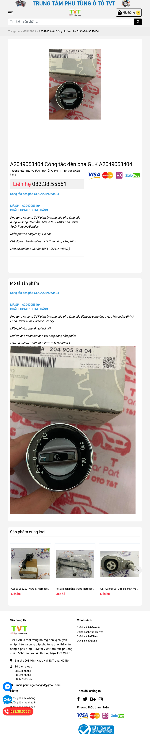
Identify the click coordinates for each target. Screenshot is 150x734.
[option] (30, 570)
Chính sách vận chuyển (90, 631)
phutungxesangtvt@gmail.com (42, 685)
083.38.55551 (49, 184)
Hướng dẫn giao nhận (22, 706)
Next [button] (138, 570)
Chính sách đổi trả (87, 636)
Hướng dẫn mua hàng (22, 698)
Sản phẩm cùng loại (27, 531)
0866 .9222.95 (23, 679)
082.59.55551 (23, 675)
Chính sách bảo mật (88, 627)
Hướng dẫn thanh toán (23, 702)
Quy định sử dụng (87, 640)
